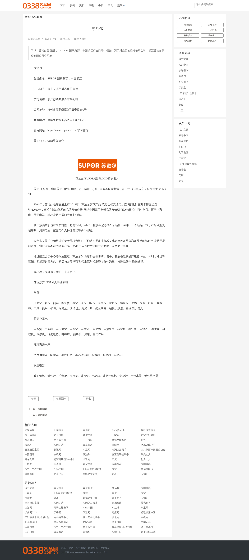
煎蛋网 (57, 464)
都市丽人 (29, 440)
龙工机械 (58, 435)
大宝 (114, 469)
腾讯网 (57, 449)
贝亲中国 (58, 430)
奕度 (114, 459)
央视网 (57, 454)
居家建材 (212, 35)
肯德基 (28, 445)
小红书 (28, 464)
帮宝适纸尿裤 (148, 435)
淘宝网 (86, 449)
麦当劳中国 (60, 440)
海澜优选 (58, 445)
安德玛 (144, 474)
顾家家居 (88, 445)
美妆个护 (212, 25)
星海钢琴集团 (90, 474)
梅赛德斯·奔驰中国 (64, 459)
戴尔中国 (88, 435)
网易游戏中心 (148, 445)
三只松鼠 (88, 440)
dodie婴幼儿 (118, 430)
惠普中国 (58, 474)
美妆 (81, 5)
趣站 (121, 5)
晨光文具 (146, 454)
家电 (91, 5)
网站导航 (93, 548)
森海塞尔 (29, 474)
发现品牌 (188, 41)
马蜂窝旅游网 (119, 440)
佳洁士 (115, 445)
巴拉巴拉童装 (32, 449)
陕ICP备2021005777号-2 (97, 552)
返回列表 (43, 415)
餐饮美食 (188, 35)
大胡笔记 (105, 548)
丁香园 (57, 512)
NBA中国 (59, 469)
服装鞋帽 (188, 25)
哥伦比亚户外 (90, 498)
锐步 (114, 474)
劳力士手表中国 (33, 469)
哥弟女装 (29, 459)
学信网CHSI (147, 469)
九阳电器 (43, 409)
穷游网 (28, 507)
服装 (72, 5)
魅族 (143, 440)
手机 (100, 5)
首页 (62, 5)
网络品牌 (212, 41)
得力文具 (146, 459)
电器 (33, 398)
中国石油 (29, 454)
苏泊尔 (86, 454)
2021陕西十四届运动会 (153, 449)
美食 (110, 5)
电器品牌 (61, 398)
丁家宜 (115, 435)
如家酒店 (29, 430)
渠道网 (86, 459)
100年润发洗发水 (92, 469)
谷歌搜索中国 (148, 430)
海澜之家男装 (119, 449)
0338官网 (65, 552)
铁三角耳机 (31, 435)
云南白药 (117, 464)
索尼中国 (88, 464)
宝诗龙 (86, 430)
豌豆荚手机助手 (120, 454)
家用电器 (37, 17)
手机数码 (212, 30)
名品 (63, 548)
